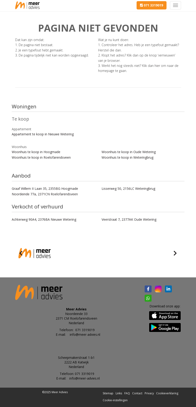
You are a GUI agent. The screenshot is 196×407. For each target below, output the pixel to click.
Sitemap (108, 393)
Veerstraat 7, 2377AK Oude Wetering (129, 219)
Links (119, 393)
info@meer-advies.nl (85, 334)
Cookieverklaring (167, 393)
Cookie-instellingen (115, 400)
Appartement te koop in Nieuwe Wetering (43, 134)
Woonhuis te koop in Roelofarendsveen (41, 157)
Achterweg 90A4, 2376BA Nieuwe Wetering (44, 219)
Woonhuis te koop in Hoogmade (36, 152)
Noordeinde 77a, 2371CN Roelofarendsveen (45, 194)
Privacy (149, 393)
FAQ (127, 393)
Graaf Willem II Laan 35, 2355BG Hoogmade (45, 188)
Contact (137, 393)
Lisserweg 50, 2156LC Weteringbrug (128, 188)
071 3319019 (151, 5)
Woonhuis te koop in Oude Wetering (129, 152)
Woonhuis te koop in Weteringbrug (127, 157)
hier (157, 65)
